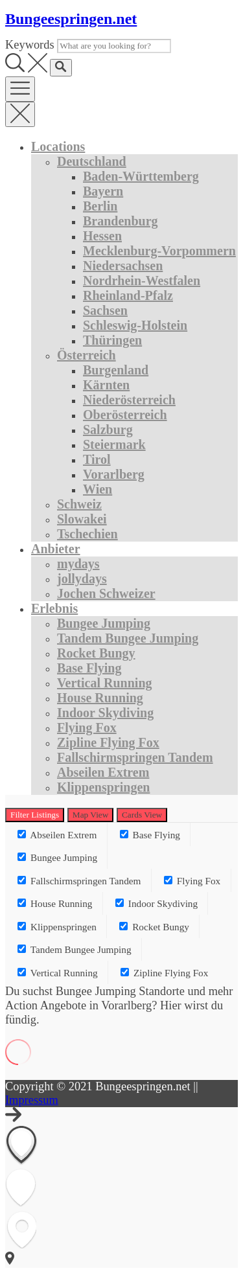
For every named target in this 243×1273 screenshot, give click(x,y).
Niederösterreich (129, 400)
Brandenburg (120, 221)
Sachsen (105, 310)
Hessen (102, 236)
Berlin (100, 206)
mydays (78, 563)
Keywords (29, 44)
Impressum (31, 1100)
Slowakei (82, 519)
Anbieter (55, 549)
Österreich (86, 355)
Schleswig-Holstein (135, 325)
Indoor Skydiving (105, 712)
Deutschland (91, 161)
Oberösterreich (125, 414)
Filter (34, 815)
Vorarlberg (114, 474)
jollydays (82, 578)
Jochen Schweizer (106, 593)
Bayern (103, 191)
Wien (97, 489)
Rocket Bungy (96, 653)
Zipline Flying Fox (108, 742)
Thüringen (112, 340)
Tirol (97, 459)
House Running (100, 698)
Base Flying (89, 668)
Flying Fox (87, 727)
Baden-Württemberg (141, 176)
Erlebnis (54, 608)
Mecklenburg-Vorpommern (159, 251)
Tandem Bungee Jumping (127, 638)
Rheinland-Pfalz (128, 295)
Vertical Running (104, 683)
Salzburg (108, 429)
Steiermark (114, 444)
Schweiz (79, 504)
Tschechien (87, 534)
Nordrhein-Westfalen (141, 280)
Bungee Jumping (103, 623)
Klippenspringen (103, 787)
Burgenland (115, 370)
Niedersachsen (123, 265)
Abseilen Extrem (103, 772)
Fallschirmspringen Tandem (135, 757)
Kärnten (106, 385)
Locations (58, 146)
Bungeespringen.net (71, 18)
